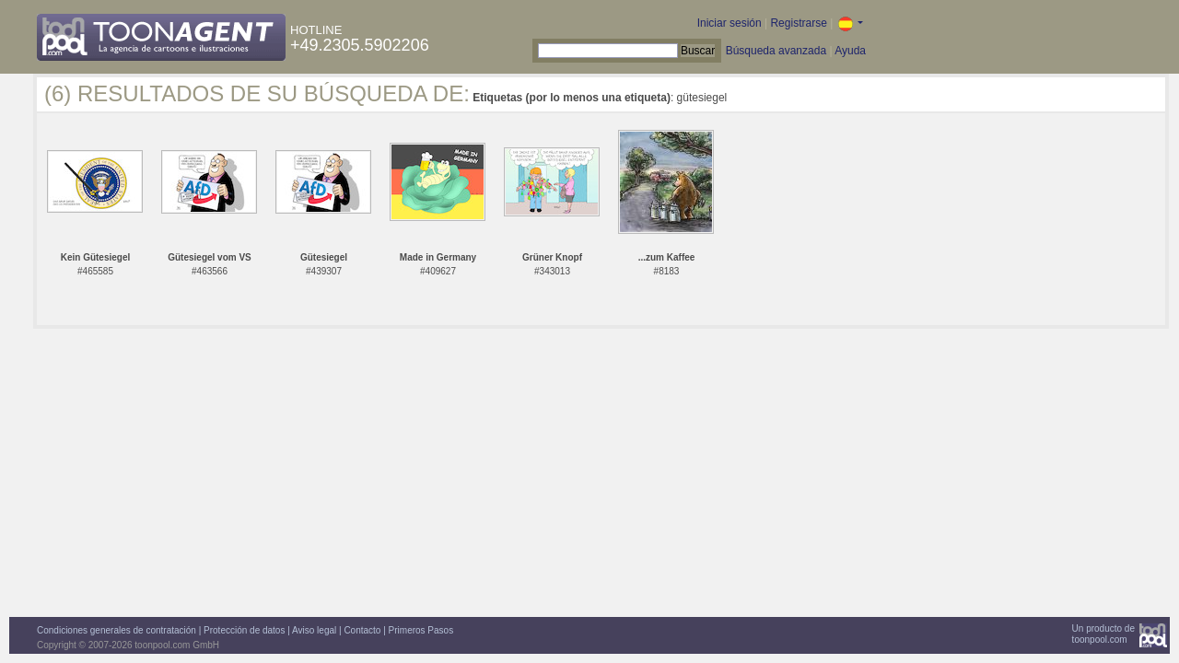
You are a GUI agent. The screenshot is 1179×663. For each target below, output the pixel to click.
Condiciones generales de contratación (116, 630)
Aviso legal (314, 630)
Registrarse (798, 23)
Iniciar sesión (729, 23)
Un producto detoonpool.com (1103, 634)
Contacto (362, 630)
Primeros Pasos (421, 630)
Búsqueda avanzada (776, 50)
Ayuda (850, 50)
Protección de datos (244, 630)
